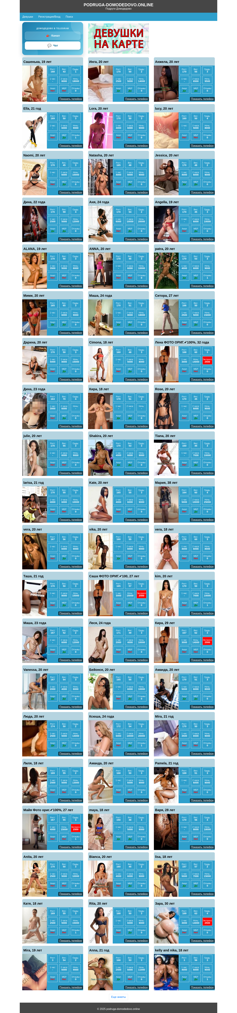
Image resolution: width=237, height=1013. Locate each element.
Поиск (69, 16)
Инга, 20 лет (99, 62)
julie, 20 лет (32, 436)
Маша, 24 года (100, 295)
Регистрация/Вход (49, 16)
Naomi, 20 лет (34, 155)
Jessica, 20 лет (167, 155)
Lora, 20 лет (98, 108)
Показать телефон (70, 98)
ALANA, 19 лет (35, 249)
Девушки (27, 16)
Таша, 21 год (33, 576)
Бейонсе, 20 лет (102, 669)
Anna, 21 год (99, 950)
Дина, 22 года (34, 202)
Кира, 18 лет (99, 389)
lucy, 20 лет (164, 108)
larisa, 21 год (33, 482)
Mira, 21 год (164, 716)
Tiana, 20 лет (165, 436)
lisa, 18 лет (163, 857)
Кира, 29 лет (165, 623)
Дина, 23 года (34, 389)
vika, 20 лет (98, 529)
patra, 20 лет (165, 249)
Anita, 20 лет (33, 857)
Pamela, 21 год (166, 763)
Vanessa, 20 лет (35, 669)
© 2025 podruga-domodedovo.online (118, 1009)
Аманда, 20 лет (167, 669)
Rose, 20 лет (165, 389)
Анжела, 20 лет (167, 62)
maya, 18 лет (99, 810)
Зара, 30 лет (165, 903)
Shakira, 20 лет (101, 436)
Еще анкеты (118, 997)
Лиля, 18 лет (33, 763)
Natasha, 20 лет (101, 155)
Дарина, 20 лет (35, 342)
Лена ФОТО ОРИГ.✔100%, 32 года (182, 342)
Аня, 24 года (99, 202)
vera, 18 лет (164, 529)
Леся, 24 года (100, 623)
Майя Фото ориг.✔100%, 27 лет (48, 810)
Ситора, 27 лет (167, 295)
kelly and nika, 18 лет (171, 950)
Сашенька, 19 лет (37, 62)
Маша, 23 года (34, 623)
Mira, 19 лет (32, 950)
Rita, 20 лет (98, 903)
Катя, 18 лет (33, 903)
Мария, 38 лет (166, 482)
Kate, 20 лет (98, 482)
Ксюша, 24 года (101, 716)
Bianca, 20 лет (100, 857)
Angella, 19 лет (167, 202)
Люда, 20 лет (33, 716)
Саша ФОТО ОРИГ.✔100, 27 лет (114, 576)
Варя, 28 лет (165, 810)
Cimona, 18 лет (101, 342)
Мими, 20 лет (33, 295)
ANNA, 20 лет (100, 249)
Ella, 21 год (32, 108)
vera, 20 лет (32, 529)
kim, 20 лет (163, 576)
